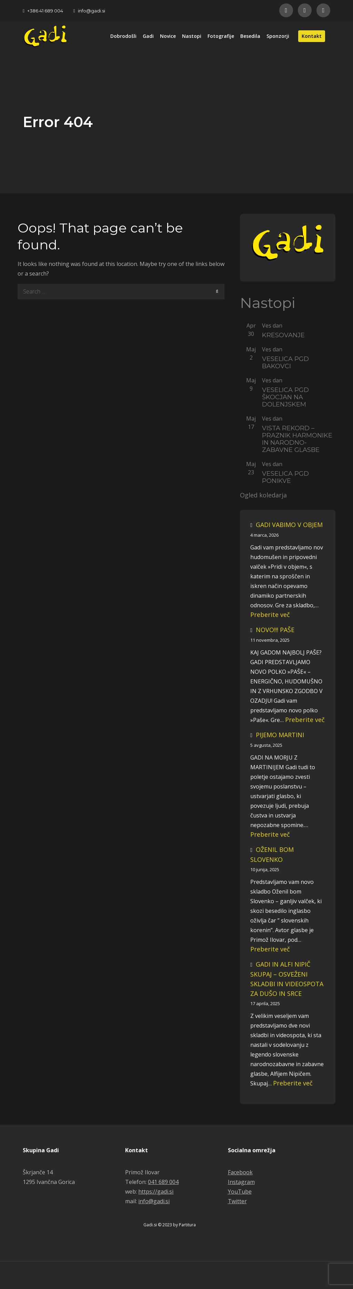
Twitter (237, 1201)
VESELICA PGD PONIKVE (285, 477)
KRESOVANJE (283, 335)
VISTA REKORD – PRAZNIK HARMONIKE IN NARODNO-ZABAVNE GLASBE (297, 439)
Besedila (250, 36)
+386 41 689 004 (43, 10)
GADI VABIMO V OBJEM (289, 524)
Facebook (240, 1172)
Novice (168, 36)
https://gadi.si (155, 1191)
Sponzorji (277, 36)
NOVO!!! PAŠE (275, 630)
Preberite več (270, 614)
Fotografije (221, 36)
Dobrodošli (123, 36)
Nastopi (191, 36)
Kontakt (312, 36)
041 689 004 (163, 1182)
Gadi (148, 36)
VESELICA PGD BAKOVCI (285, 362)
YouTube (240, 1191)
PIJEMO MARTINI (280, 735)
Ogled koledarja (263, 495)
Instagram (241, 1182)
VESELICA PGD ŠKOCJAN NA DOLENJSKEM (285, 397)
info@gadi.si (89, 10)
